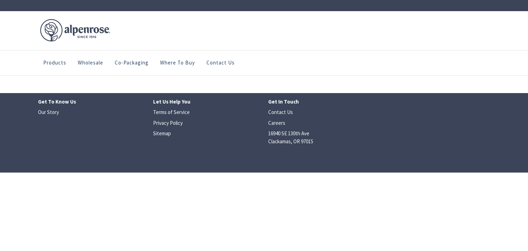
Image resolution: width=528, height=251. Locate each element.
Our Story (48, 112)
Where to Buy (177, 62)
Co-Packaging (132, 62)
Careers (276, 123)
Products (54, 62)
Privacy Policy (168, 123)
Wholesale (90, 62)
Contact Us (220, 62)
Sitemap (162, 133)
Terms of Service (171, 112)
